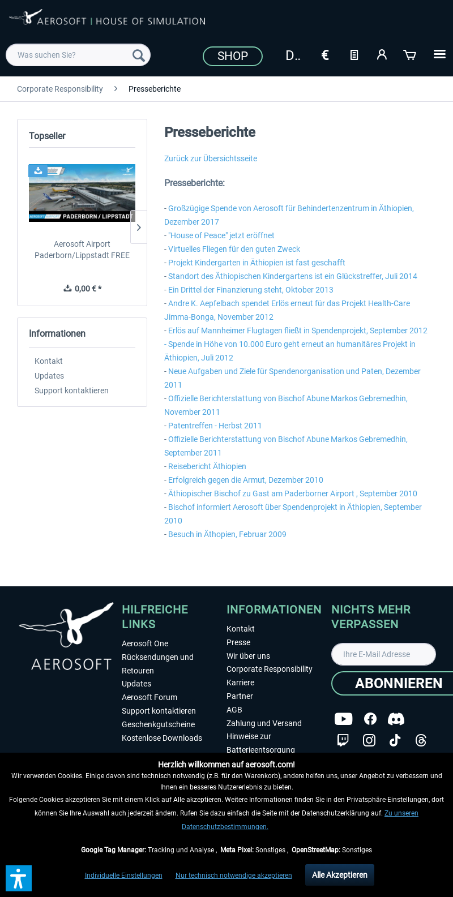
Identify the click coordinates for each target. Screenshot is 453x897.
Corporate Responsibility (269, 668)
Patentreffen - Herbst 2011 (215, 425)
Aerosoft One (145, 643)
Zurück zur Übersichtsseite (210, 158)
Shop (232, 56)
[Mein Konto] (382, 53)
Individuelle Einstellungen (124, 875)
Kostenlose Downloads (162, 738)
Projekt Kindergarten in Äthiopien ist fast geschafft (256, 262)
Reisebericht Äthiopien (207, 466)
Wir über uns (248, 655)
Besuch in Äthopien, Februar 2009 (227, 534)
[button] (19, 878)
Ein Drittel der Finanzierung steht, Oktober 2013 (251, 289)
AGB (234, 709)
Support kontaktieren (72, 390)
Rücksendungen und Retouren (158, 664)
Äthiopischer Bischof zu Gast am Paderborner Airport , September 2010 (292, 493)
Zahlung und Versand (264, 723)
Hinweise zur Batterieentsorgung (260, 743)
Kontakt (49, 361)
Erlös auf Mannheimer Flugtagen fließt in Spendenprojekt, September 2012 (298, 330)
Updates (49, 375)
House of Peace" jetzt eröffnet (222, 235)
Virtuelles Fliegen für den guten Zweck (234, 249)
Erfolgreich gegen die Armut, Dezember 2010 (245, 479)
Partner (239, 696)
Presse (238, 642)
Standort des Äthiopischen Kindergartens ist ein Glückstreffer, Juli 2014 (292, 276)
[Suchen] (139, 55)
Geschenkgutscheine (158, 724)
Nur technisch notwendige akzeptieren (234, 875)
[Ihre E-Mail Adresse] (383, 654)
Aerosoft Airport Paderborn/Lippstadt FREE (82, 249)
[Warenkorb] (410, 53)
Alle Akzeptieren (339, 874)
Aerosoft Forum (149, 697)
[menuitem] (78, 55)
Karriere (240, 682)
